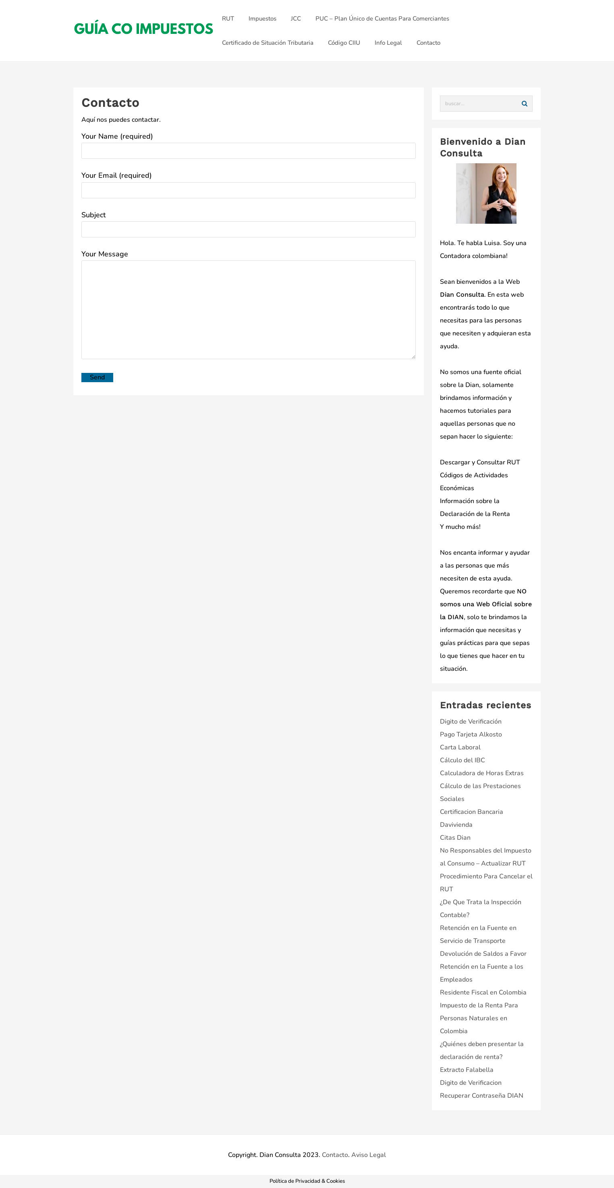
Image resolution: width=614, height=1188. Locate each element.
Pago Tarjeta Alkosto (471, 734)
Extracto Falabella (467, 1069)
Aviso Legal (368, 1155)
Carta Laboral (460, 747)
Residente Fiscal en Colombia (483, 992)
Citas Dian (455, 837)
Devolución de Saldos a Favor (483, 953)
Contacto (335, 1155)
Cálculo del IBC (462, 760)
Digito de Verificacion (471, 1082)
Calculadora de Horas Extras (482, 773)
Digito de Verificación (471, 721)
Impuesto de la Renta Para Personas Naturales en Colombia (479, 1018)
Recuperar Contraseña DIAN (481, 1095)
